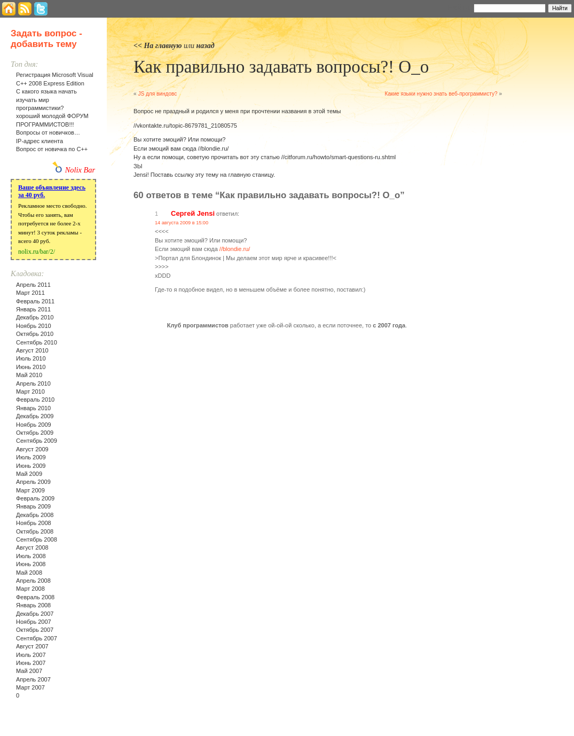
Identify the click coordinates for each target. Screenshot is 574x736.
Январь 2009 (33, 506)
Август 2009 (32, 449)
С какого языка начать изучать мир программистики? (46, 99)
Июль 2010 (31, 358)
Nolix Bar (80, 170)
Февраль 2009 (35, 498)
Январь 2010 (33, 408)
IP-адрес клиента (39, 141)
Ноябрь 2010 (33, 326)
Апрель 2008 (33, 580)
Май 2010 (29, 375)
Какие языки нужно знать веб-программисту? (441, 94)
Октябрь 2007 (34, 630)
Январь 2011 (33, 309)
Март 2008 (30, 588)
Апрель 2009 (33, 482)
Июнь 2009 (31, 466)
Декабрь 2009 (34, 416)
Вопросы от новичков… (48, 132)
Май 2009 (29, 474)
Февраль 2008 (35, 597)
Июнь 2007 (31, 663)
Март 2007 (30, 687)
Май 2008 (29, 572)
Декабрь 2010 (34, 317)
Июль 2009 (31, 457)
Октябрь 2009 (34, 432)
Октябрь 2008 (34, 531)
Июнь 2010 (31, 367)
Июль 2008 (31, 556)
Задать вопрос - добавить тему (46, 38)
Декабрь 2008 (34, 515)
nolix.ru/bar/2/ (36, 251)
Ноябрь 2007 (33, 621)
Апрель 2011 (33, 284)
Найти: (459, 7)
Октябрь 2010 (34, 334)
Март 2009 (30, 490)
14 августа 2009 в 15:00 (181, 222)
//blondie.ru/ (234, 249)
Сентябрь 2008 (36, 539)
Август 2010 (32, 350)
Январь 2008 (33, 605)
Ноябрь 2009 (33, 424)
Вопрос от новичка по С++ (52, 149)
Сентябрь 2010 (36, 342)
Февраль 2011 (35, 301)
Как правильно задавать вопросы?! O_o (281, 66)
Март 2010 (30, 391)
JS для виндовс (157, 94)
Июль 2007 (31, 655)
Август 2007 (32, 646)
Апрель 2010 (33, 383)
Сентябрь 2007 (36, 638)
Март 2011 (30, 292)
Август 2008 (32, 547)
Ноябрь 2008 (33, 523)
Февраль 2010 (35, 399)
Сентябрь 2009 (36, 440)
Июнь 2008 (31, 564)
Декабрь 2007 (34, 613)
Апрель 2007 (33, 679)
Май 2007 (29, 671)
